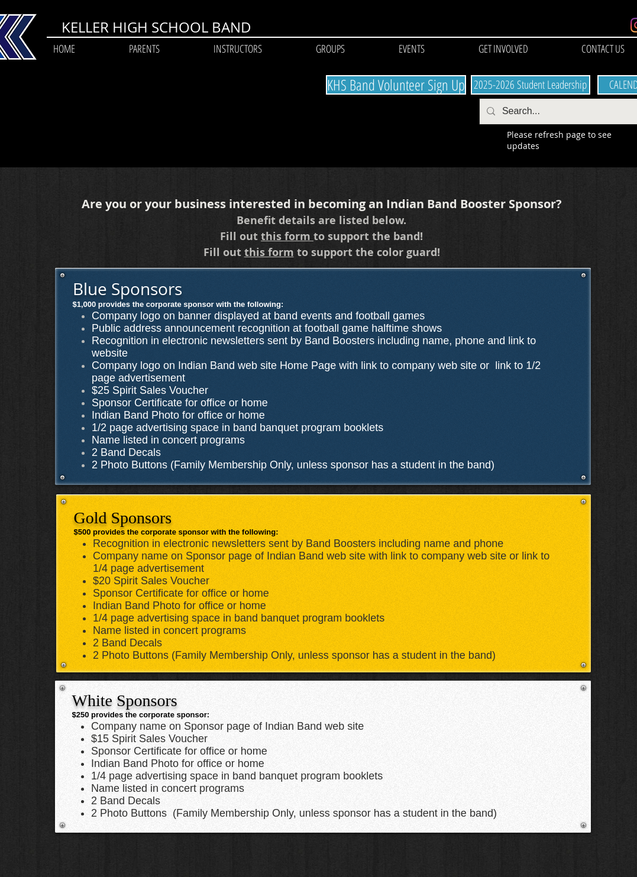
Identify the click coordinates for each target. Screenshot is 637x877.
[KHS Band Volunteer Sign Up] (396, 85)
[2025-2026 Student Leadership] (530, 85)
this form (287, 236)
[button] (144, 49)
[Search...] (568, 111)
